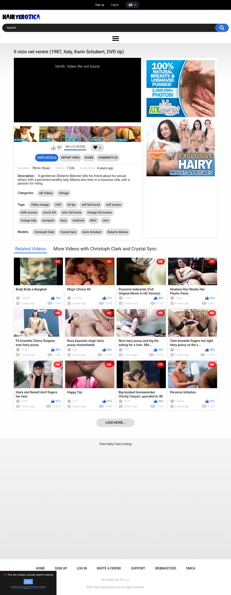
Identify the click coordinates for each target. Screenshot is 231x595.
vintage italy (28, 220)
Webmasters (165, 568)
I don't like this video (59, 148)
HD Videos (46, 193)
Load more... (115, 422)
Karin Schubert (92, 232)
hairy (63, 220)
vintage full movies (99, 212)
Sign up (99, 4)
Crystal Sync (68, 232)
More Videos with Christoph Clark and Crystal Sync (105, 248)
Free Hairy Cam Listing (116, 444)
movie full (49, 212)
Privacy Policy (32, 588)
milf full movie (91, 204)
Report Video (70, 157)
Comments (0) (108, 157)
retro (106, 220)
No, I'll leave (40, 588)
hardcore (78, 220)
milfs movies (29, 212)
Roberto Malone (118, 232)
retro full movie (71, 212)
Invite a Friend (109, 568)
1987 (58, 204)
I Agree (28, 581)
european (48, 220)
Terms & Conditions (17, 588)
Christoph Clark (44, 232)
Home (40, 568)
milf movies (113, 204)
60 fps (71, 204)
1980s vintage (40, 204)
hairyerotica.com (110, 587)
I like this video (53, 148)
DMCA (190, 568)
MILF (93, 220)
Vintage (64, 193)
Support (138, 568)
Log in (115, 4)
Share (89, 157)
